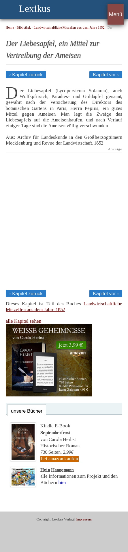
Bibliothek (24, 27)
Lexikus (34, 8)
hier (62, 482)
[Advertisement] (64, 219)
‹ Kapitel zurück (26, 74)
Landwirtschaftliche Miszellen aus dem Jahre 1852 (69, 27)
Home (10, 27)
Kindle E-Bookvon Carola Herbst (58, 432)
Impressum (84, 519)
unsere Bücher (26, 411)
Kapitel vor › (106, 74)
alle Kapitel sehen (23, 321)
